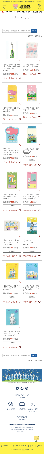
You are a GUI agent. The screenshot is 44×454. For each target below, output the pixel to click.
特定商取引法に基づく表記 (19, 446)
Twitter (17, 388)
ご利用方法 (22, 409)
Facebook (22, 388)
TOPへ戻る (36, 439)
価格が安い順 (15, 31)
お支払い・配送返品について (33, 410)
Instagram (26, 388)
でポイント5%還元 (33, 1)
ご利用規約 (39, 446)
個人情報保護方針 (5, 446)
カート (39, 8)
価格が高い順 (25, 31)
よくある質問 (11, 409)
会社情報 (31, 446)
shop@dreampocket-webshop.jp (22, 424)
